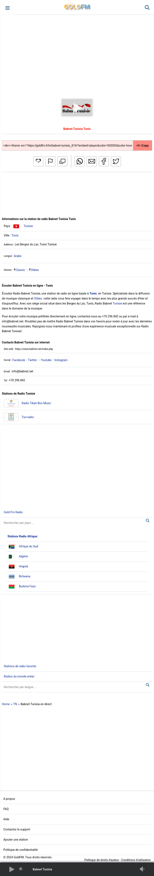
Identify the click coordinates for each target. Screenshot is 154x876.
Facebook (18, 360)
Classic (20, 270)
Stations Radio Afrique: (22, 536)
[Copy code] (77, 142)
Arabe (17, 256)
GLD (77, 6)
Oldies (35, 270)
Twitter (32, 360)
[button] (7, 7)
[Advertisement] (77, 53)
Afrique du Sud (28, 546)
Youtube (46, 360)
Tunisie (28, 226)
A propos (9, 798)
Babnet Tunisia (42, 869)
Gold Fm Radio (13, 512)
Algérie (23, 556)
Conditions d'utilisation (136, 860)
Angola (23, 566)
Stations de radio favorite (20, 666)
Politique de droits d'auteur (101, 860)
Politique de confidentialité (20, 849)
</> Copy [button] (142, 145)
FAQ (6, 809)
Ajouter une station (15, 839)
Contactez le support (16, 829)
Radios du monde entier (19, 676)
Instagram (61, 360)
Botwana (24, 576)
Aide (6, 819)
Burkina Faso (27, 586)
